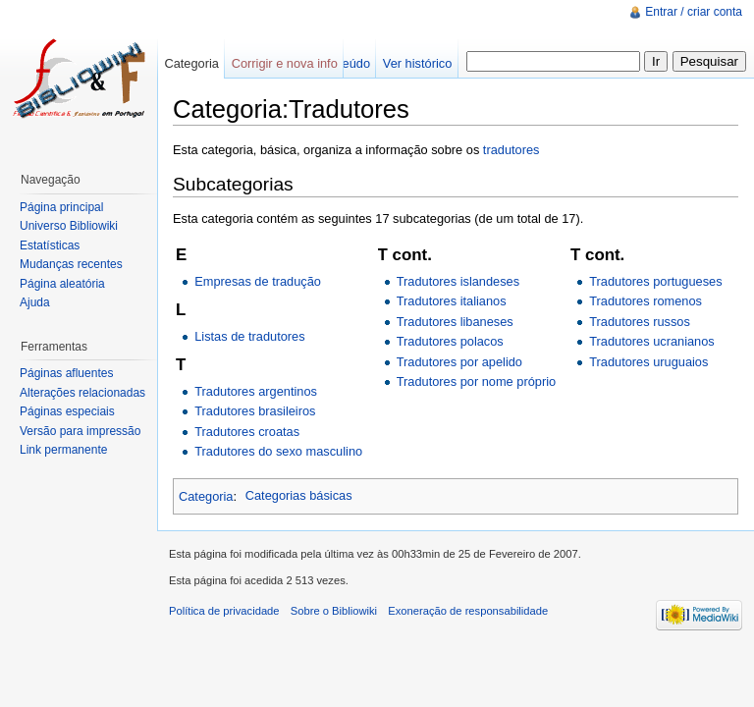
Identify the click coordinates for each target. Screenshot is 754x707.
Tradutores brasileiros (254, 411)
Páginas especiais (67, 411)
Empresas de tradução (257, 281)
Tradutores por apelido (459, 361)
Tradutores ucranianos (652, 341)
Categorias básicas (298, 495)
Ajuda (35, 302)
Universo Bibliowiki (69, 226)
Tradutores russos (639, 321)
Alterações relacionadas (82, 393)
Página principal (61, 207)
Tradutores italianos (452, 301)
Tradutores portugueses (655, 281)
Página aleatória (62, 284)
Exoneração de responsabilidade (468, 611)
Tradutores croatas (246, 431)
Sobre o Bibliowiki (334, 611)
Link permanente (63, 450)
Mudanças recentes (71, 264)
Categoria (206, 495)
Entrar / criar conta (693, 12)
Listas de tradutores (249, 336)
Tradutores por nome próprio (476, 381)
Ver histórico (417, 63)
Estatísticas (50, 245)
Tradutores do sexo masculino (278, 451)
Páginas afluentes (66, 373)
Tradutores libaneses (455, 321)
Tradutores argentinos (255, 391)
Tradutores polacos (450, 341)
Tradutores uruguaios (648, 361)
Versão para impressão (80, 431)
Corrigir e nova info (285, 63)
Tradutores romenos (645, 301)
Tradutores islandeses (458, 281)
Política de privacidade (224, 611)
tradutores (511, 149)
